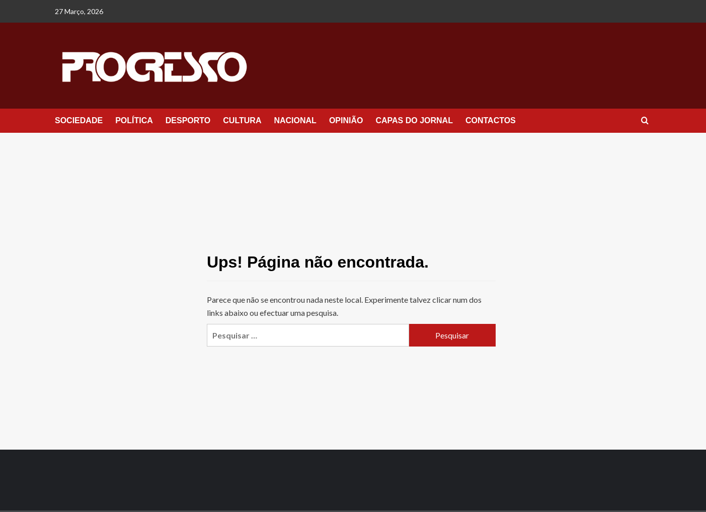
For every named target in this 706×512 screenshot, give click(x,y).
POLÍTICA (134, 120)
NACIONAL (295, 120)
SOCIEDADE (79, 120)
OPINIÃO (346, 120)
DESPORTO (188, 120)
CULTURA (242, 120)
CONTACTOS (490, 120)
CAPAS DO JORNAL (414, 120)
